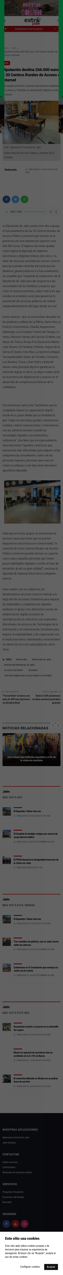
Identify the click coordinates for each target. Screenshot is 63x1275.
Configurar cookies (30, 1266)
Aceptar (51, 1266)
